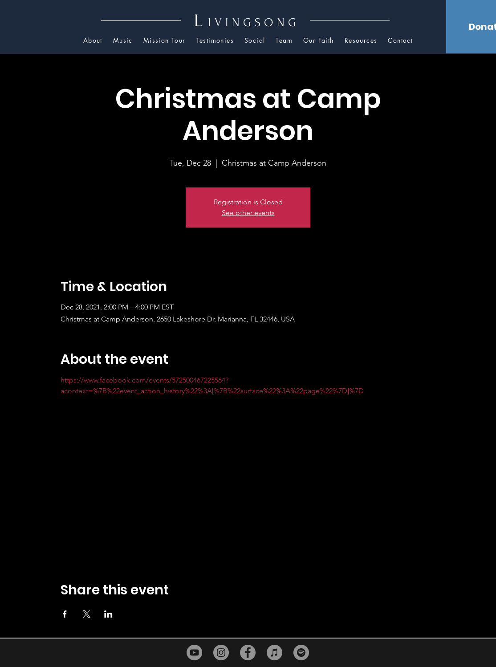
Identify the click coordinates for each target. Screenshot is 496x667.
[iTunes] (274, 652)
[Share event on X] (86, 614)
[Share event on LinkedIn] (108, 614)
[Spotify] (301, 652)
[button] (361, 41)
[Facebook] (248, 652)
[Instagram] (221, 652)
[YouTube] (194, 652)
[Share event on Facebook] (65, 614)
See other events (248, 212)
